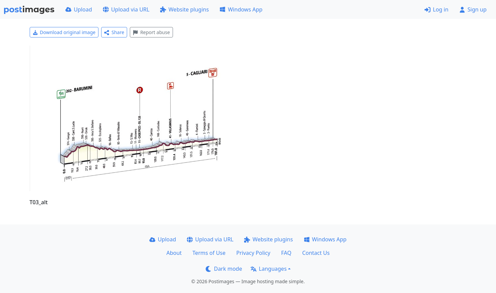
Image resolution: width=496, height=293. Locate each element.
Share (114, 32)
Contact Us (315, 253)
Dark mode (224, 268)
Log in (436, 9)
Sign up (473, 9)
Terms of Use (209, 253)
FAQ (286, 253)
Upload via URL (126, 9)
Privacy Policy (253, 253)
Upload (78, 9)
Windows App (241, 9)
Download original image (64, 32)
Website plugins (184, 9)
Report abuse (151, 32)
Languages (269, 268)
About (173, 253)
